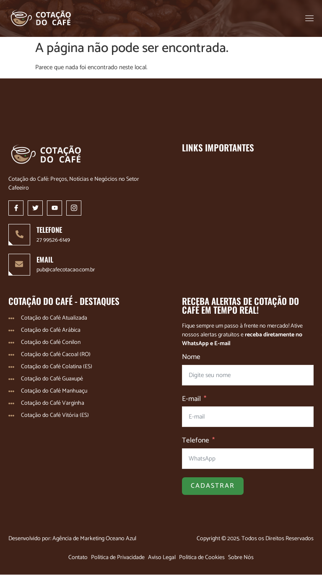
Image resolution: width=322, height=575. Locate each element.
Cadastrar (213, 486)
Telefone (195, 441)
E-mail (191, 399)
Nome (191, 357)
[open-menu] (310, 18)
